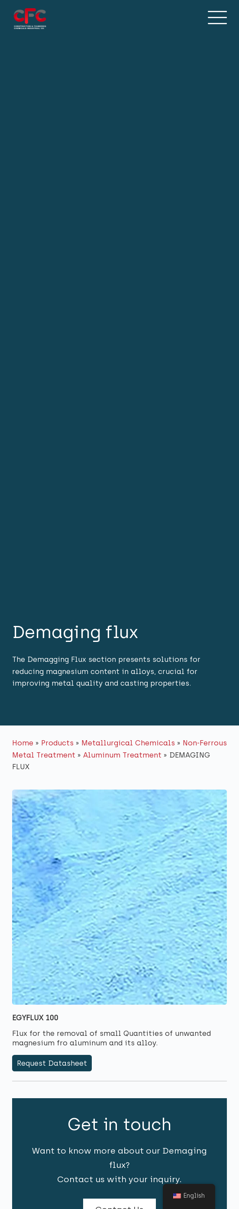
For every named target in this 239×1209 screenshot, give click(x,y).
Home (22, 742)
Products (57, 742)
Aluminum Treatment (122, 755)
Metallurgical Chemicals (128, 742)
